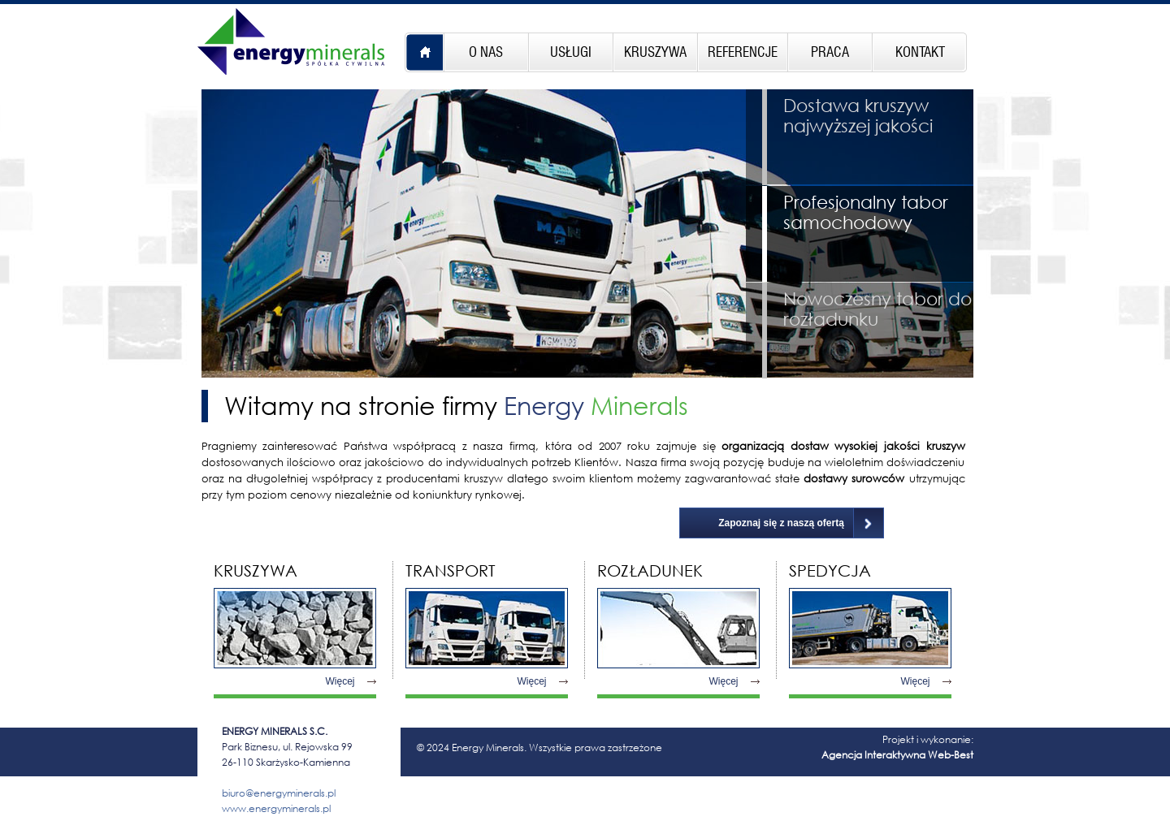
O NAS (486, 52)
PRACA (830, 52)
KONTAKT (920, 52)
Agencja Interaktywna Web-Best (897, 755)
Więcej (340, 681)
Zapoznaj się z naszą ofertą (781, 523)
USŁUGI (571, 52)
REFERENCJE (743, 52)
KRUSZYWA (655, 52)
